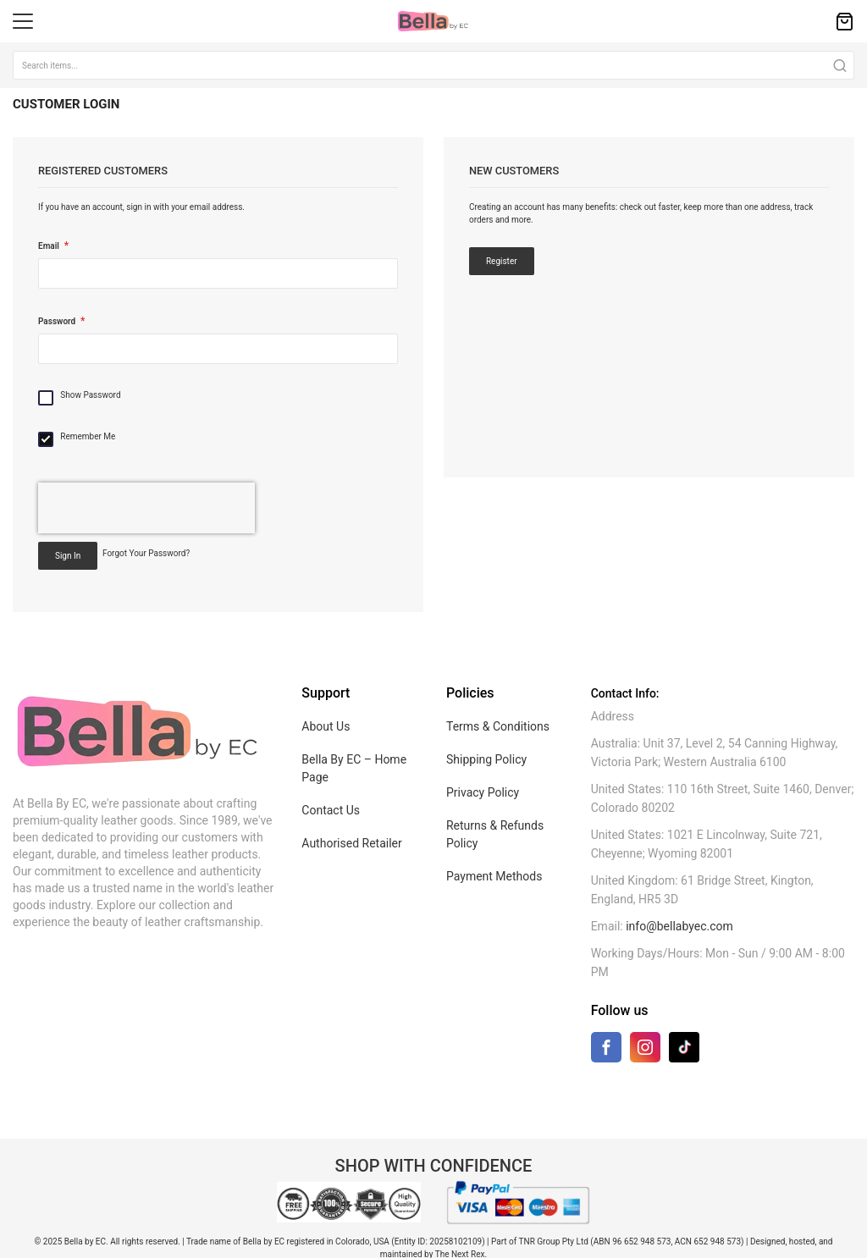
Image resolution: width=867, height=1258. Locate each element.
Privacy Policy (482, 792)
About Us (325, 726)
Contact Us (330, 810)
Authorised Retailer (351, 843)
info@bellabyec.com (679, 926)
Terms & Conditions (497, 726)
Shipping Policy (486, 759)
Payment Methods (494, 876)
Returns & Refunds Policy (495, 834)
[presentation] (146, 508)
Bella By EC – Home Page (353, 768)
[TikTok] (684, 1046)
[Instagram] (645, 1051)
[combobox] (433, 65)
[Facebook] (606, 1051)
